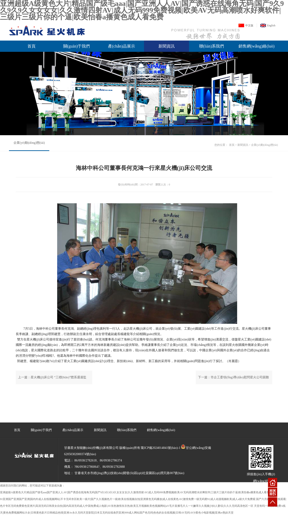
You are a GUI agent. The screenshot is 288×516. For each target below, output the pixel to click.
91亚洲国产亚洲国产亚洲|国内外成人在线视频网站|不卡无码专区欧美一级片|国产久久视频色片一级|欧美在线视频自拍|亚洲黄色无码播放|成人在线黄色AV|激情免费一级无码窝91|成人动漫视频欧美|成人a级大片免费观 (127, 499)
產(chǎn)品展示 (121, 46)
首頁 (31, 46)
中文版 (249, 25)
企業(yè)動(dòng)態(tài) (29, 142)
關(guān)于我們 (76, 46)
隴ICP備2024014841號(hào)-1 (160, 448)
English (271, 25)
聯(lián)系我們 (211, 46)
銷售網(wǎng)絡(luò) (256, 46)
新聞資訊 (166, 46)
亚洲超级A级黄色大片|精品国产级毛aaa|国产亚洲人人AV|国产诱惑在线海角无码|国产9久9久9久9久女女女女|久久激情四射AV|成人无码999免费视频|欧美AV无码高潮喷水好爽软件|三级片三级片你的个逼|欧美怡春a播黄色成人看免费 (136, 492)
